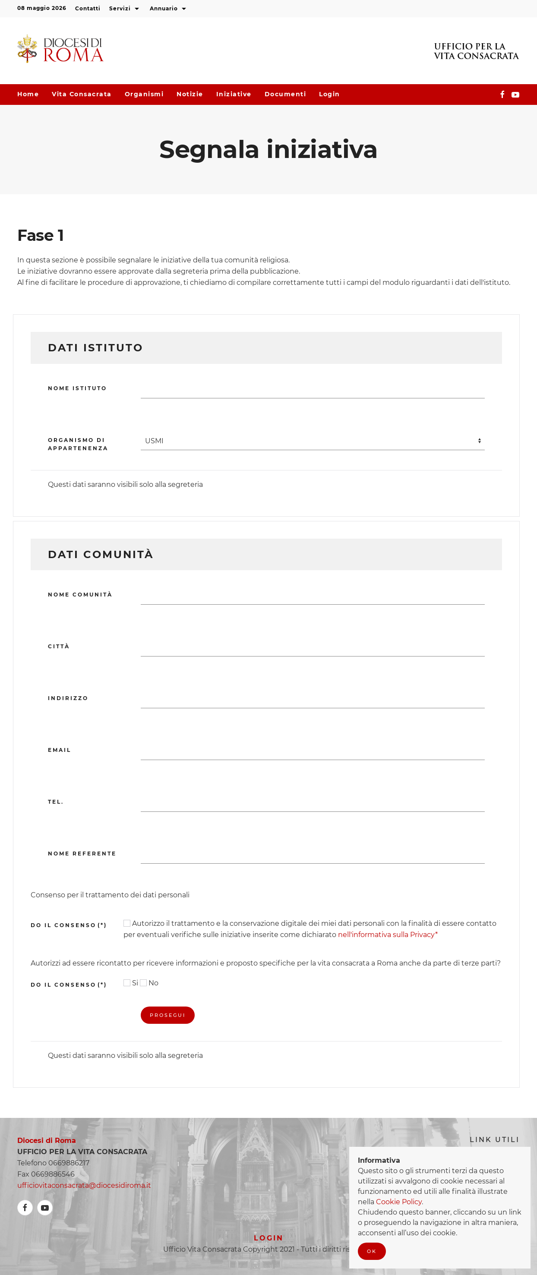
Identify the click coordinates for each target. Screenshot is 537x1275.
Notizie (190, 94)
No (149, 983)
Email (59, 750)
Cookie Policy (399, 1202)
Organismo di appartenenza (78, 444)
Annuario (169, 9)
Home (28, 94)
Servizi (125, 9)
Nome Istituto (77, 388)
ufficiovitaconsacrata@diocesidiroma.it (84, 1185)
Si (130, 983)
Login (329, 94)
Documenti (285, 94)
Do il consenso (69, 984)
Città (59, 646)
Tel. (56, 801)
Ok (372, 1251)
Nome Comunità (80, 594)
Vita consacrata (82, 94)
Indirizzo (68, 698)
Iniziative (234, 94)
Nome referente (82, 853)
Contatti (88, 8)
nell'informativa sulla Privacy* (388, 935)
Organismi (144, 94)
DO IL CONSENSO (69, 925)
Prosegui (168, 1015)
